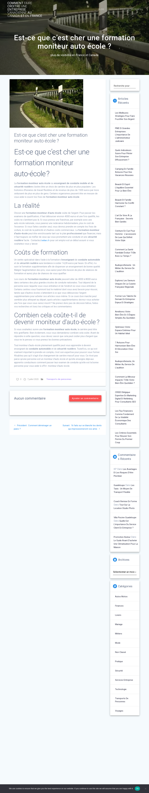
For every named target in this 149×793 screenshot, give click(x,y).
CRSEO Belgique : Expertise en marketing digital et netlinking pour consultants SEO (125, 429)
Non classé (121, 695)
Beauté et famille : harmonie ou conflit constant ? (125, 208)
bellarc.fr (45, 241)
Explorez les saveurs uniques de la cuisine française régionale (125, 300)
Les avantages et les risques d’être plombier (126, 508)
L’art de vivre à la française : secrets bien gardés (124, 224)
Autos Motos (121, 639)
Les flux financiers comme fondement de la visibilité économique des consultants (125, 452)
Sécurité (119, 713)
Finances (119, 648)
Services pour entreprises (125, 10)
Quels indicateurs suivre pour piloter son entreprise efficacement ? (124, 158)
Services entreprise (125, 723)
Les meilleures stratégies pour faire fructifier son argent (125, 117)
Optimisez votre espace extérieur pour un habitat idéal (125, 358)
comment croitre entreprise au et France (25, 10)
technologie (121, 732)
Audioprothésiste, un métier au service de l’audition (125, 393)
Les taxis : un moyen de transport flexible (125, 525)
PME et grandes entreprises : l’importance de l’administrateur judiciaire (123, 137)
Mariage (119, 667)
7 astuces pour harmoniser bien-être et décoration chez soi (125, 375)
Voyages (119, 754)
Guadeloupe (119, 521)
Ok (137, 788)
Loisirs (118, 658)
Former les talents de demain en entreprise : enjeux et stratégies (125, 320)
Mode (118, 686)
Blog (101, 10)
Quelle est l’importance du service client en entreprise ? (125, 564)
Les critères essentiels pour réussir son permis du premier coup (125, 473)
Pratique (119, 704)
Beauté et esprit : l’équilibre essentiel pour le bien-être (125, 192)
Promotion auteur (122, 576)
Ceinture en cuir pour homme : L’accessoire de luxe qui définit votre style (125, 244)
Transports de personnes (58, 380)
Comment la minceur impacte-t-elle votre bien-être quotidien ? (125, 409)
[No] (145, 788)
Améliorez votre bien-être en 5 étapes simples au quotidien (124, 340)
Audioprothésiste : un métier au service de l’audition (125, 283)
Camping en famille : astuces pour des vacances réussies (125, 176)
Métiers (119, 676)
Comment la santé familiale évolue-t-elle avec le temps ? (125, 265)
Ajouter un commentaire (85, 399)
